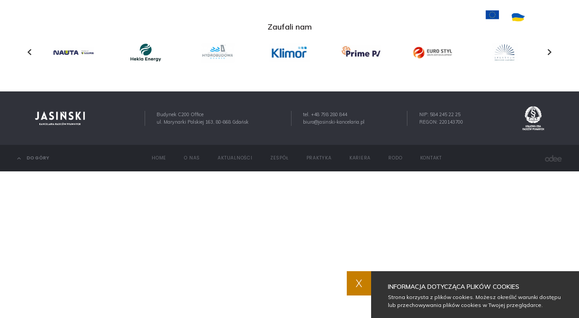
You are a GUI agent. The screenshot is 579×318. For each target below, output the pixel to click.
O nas (202, 16)
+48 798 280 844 (329, 114)
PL (544, 17)
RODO (395, 158)
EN (559, 17)
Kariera (360, 16)
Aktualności (243, 16)
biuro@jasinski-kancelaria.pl (333, 122)
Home (173, 16)
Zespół (285, 16)
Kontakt (396, 16)
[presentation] (29, 52)
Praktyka (322, 16)
